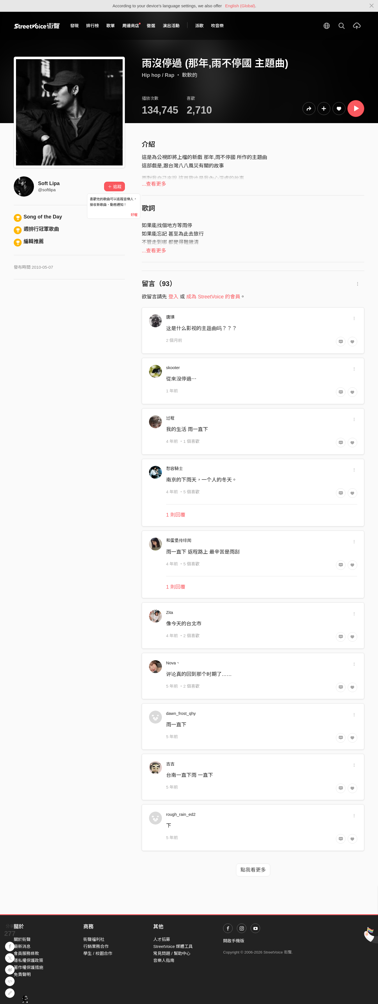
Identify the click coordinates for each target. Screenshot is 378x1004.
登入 (173, 297)
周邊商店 (131, 25)
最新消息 (22, 946)
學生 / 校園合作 (97, 953)
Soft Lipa (49, 183)
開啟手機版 (233, 940)
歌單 (110, 25)
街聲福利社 (93, 939)
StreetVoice (37, 26)
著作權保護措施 (28, 967)
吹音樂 (217, 25)
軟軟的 (189, 75)
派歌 (199, 25)
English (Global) (240, 5)
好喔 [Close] (134, 215)
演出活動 (171, 25)
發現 (74, 25)
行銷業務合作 (96, 946)
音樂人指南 (163, 960)
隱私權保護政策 (28, 960)
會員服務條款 (26, 953)
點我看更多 (253, 870)
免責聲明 (22, 974)
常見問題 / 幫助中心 (172, 953)
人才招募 (161, 939)
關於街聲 (22, 939)
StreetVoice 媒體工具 (173, 946)
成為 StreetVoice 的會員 (213, 297)
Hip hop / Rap (158, 75)
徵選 (151, 25)
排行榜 (92, 25)
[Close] (371, 6)
